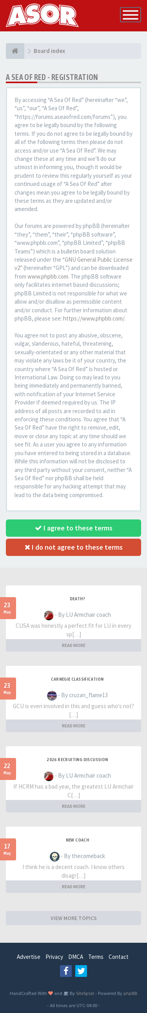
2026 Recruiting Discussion (77, 759)
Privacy (54, 956)
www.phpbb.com (47, 276)
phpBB (130, 993)
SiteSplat (84, 993)
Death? (77, 598)
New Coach (77, 840)
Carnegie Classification (77, 679)
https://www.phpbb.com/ (94, 318)
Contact (119, 956)
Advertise (28, 956)
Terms (95, 956)
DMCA (75, 956)
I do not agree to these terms (74, 547)
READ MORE (73, 645)
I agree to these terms (74, 527)
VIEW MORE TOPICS (74, 918)
